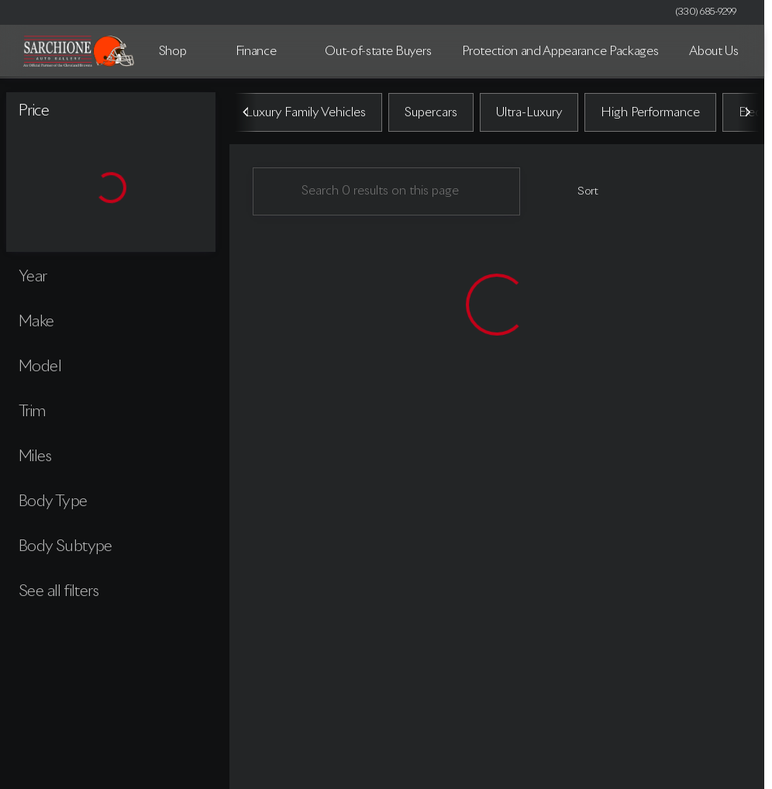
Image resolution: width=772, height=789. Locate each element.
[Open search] (728, 51)
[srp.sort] (579, 194)
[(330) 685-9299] (706, 12)
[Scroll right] (747, 115)
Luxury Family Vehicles (306, 115)
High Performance (650, 115)
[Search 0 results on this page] (386, 194)
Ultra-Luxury (529, 115)
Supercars (431, 115)
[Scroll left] (246, 115)
